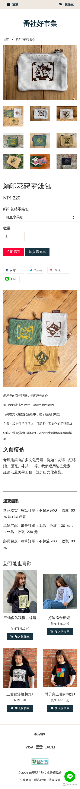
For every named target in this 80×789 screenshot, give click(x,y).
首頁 (6, 39)
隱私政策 (40, 780)
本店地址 (40, 734)
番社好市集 (40, 23)
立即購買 (13, 252)
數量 (6, 228)
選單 (12, 4)
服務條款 (26, 780)
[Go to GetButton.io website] (70, 784)
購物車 (66, 4)
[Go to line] (69, 776)
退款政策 (54, 780)
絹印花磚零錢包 (16, 209)
